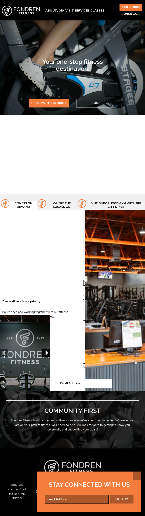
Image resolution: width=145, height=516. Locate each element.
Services (82, 10)
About (51, 10)
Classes (97, 10)
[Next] (46, 353)
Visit (69, 10)
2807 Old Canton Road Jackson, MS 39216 (17, 491)
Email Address (70, 383)
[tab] (18, 205)
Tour (96, 103)
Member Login (130, 14)
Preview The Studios (48, 103)
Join (61, 10)
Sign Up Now (131, 7)
